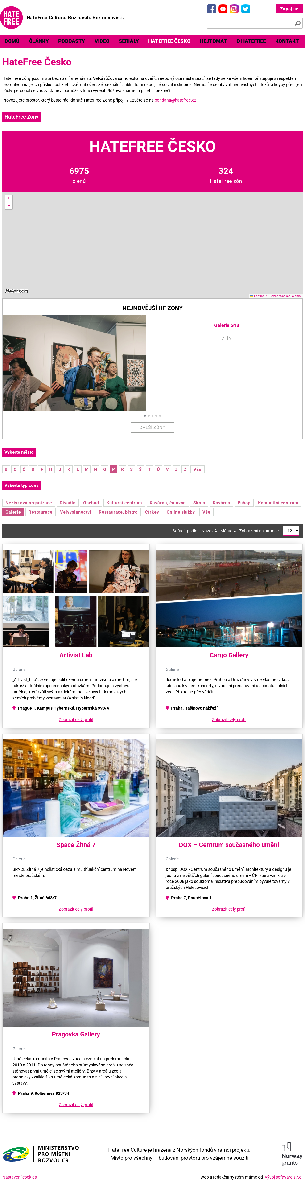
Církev (152, 512)
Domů (12, 41)
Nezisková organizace (28, 502)
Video (102, 41)
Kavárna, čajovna (168, 502)
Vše (198, 469)
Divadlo (68, 502)
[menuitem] (12, 41)
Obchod (91, 502)
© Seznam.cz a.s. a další (283, 296)
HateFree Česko (169, 41)
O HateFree (251, 41)
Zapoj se (289, 8)
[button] (8, 198)
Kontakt (287, 41)
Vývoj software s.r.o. (284, 1177)
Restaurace (41, 512)
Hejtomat (213, 41)
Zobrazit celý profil (76, 719)
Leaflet (257, 296)
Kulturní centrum (124, 502)
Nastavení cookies (19, 1177)
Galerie (13, 512)
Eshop (244, 502)
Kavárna (221, 502)
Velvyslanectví (75, 512)
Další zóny (153, 427)
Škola (199, 502)
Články (39, 41)
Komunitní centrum (278, 502)
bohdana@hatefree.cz (175, 100)
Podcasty (71, 41)
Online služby (181, 512)
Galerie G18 (226, 325)
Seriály (129, 41)
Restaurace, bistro (118, 512)
